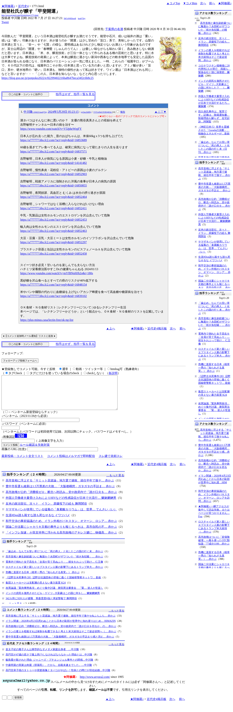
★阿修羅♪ (8, 6)
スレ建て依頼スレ (111, 462)
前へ (212, 3)
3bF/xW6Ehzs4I (70, 18)
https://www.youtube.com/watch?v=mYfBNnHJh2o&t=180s (56, 273)
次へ (203, 3)
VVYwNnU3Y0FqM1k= (102, 112)
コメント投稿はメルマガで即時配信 (71, 462)
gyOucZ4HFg (86, 112)
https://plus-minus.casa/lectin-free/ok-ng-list (46, 319)
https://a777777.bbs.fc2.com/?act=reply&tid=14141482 (53, 162)
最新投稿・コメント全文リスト (22, 462)
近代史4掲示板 (157, 328)
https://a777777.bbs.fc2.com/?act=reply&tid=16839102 (53, 296)
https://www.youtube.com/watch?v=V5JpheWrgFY (51, 128)
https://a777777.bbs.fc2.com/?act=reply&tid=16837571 (53, 151)
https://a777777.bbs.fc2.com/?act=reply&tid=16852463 (53, 230)
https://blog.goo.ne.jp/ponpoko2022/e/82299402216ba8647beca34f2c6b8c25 (47, 78)
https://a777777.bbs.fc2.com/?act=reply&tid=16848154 (53, 284)
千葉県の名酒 (114, 29)
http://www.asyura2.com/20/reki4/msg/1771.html (19, 15)
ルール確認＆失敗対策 (35, 451)
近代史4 (23, 6)
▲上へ (110, 328)
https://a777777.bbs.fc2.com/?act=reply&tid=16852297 (53, 242)
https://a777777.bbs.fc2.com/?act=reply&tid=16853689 (53, 140)
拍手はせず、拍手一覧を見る (75, 94)
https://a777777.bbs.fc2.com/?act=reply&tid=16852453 (53, 219)
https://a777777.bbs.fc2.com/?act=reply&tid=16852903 (53, 174)
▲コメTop (173, 3)
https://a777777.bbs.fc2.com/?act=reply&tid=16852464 (53, 196)
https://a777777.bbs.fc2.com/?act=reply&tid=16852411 (53, 208)
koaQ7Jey (81, 18)
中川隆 (35, 111)
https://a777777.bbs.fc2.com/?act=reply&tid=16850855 (53, 185)
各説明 (113, 373)
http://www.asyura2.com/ (95, 683)
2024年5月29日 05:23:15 (63, 111)
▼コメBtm (190, 3)
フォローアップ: (12, 353)
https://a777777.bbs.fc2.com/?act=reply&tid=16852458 (53, 253)
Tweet (5, 22)
